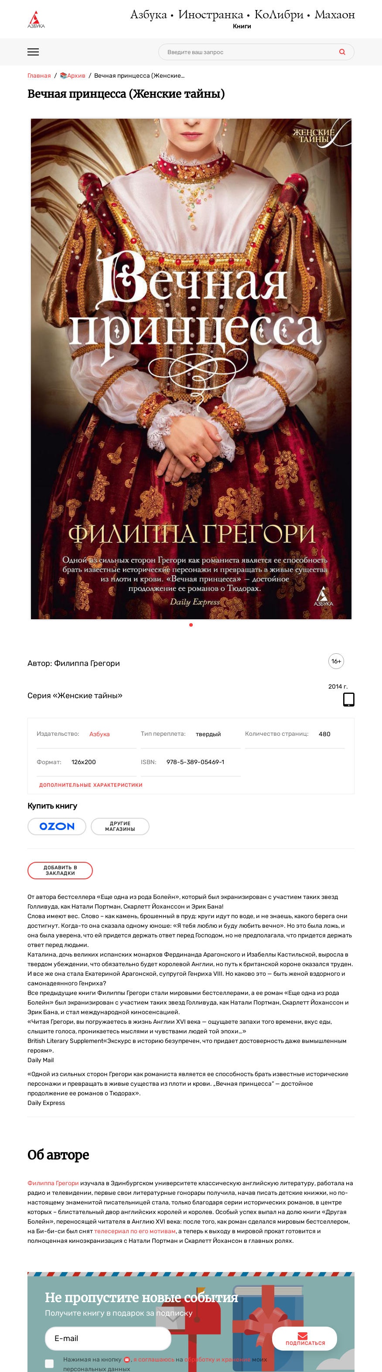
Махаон (334, 15)
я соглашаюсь (153, 1359)
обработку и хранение (217, 1359)
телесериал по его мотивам (135, 1231)
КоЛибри (278, 15)
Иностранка (210, 15)
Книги (242, 27)
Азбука (148, 15)
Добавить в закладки (60, 870)
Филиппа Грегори (53, 1183)
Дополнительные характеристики (91, 785)
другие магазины (120, 826)
